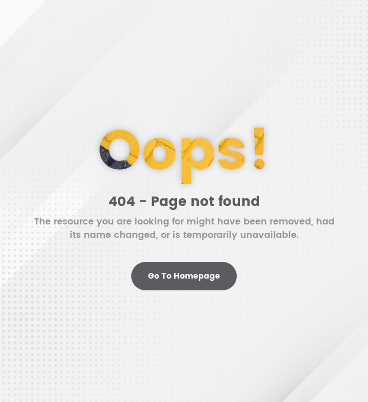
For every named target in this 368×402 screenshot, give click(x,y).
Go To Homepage (184, 276)
